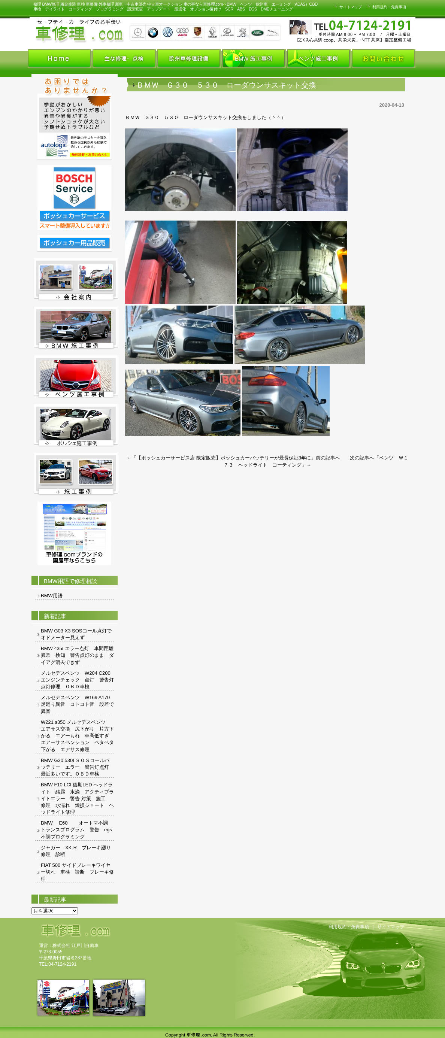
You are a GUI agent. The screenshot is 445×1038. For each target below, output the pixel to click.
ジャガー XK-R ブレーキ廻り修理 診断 (76, 851)
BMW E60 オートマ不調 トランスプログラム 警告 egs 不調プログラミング (77, 829)
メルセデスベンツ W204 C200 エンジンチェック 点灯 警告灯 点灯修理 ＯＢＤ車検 (77, 679)
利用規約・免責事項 (386, 7)
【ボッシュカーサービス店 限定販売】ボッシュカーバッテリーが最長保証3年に (223, 458)
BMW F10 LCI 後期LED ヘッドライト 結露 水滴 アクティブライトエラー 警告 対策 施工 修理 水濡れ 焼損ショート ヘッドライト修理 (77, 798)
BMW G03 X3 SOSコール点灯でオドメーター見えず (76, 634)
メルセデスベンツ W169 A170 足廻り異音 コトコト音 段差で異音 (77, 704)
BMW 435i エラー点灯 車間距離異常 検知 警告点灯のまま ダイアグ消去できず (77, 655)
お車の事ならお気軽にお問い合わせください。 (314, 31)
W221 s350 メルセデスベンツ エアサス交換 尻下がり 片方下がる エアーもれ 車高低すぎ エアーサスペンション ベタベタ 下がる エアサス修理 (77, 735)
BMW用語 (52, 595)
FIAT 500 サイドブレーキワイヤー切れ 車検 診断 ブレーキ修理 (77, 871)
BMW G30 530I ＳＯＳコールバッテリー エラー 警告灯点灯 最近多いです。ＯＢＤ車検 (77, 767)
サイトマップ (347, 7)
